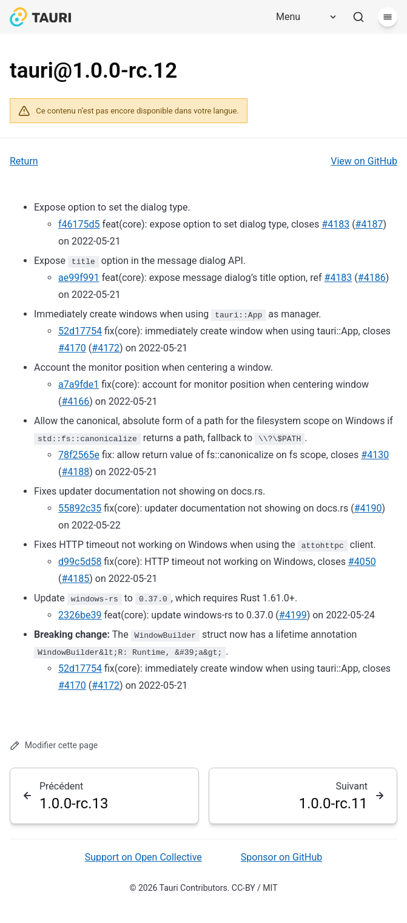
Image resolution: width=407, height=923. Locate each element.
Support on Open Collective (143, 857)
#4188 (75, 472)
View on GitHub (364, 161)
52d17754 (80, 331)
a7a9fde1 (78, 384)
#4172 (105, 348)
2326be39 (79, 615)
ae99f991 (78, 277)
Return (24, 161)
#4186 (372, 277)
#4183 (335, 224)
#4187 (369, 224)
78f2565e (78, 455)
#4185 (75, 578)
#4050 (362, 561)
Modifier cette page (54, 745)
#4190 (368, 508)
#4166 (75, 401)
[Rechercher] (358, 17)
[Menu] (302, 17)
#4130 (375, 455)
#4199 (293, 615)
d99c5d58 (79, 561)
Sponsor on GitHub (281, 857)
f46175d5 (79, 224)
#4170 (72, 348)
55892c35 (79, 508)
